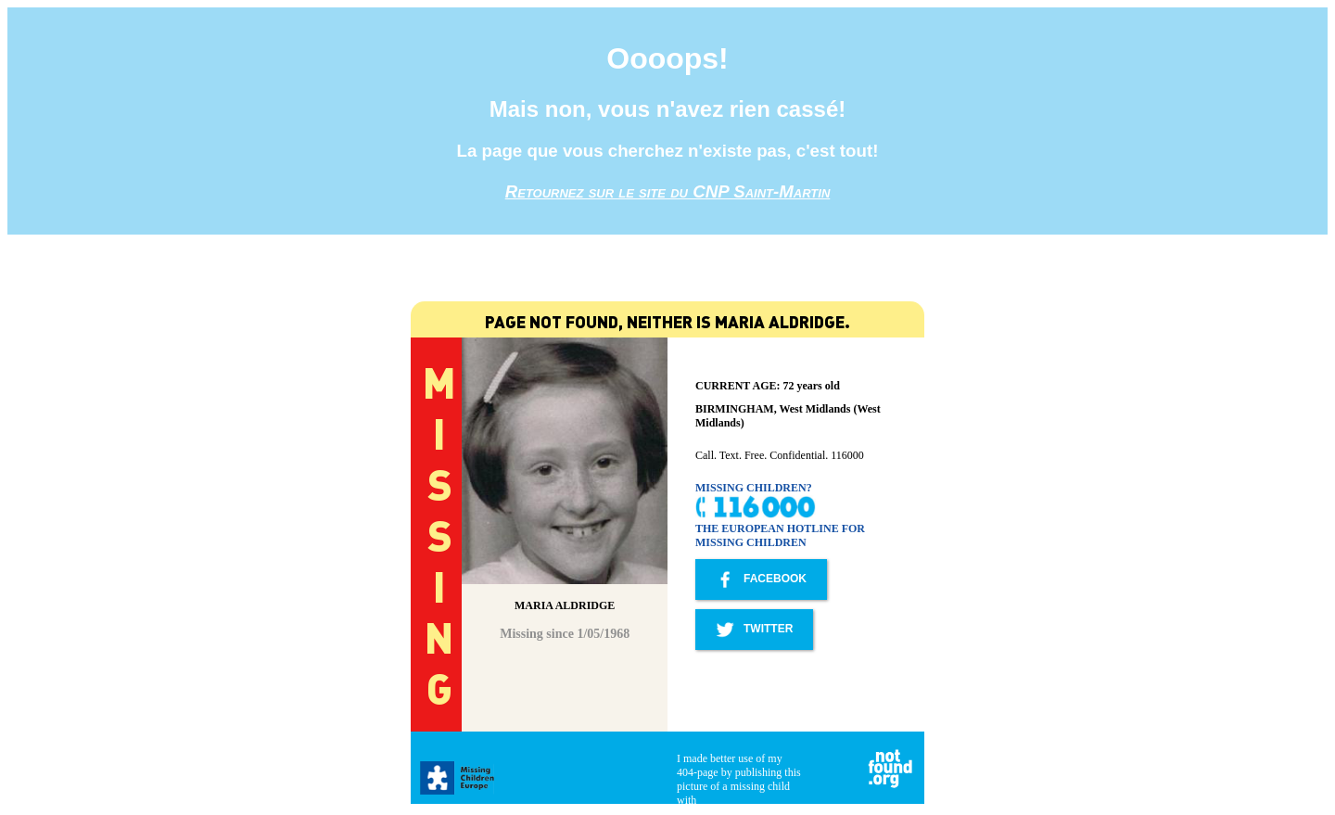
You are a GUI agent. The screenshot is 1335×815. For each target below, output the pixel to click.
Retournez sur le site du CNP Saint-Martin (668, 191)
